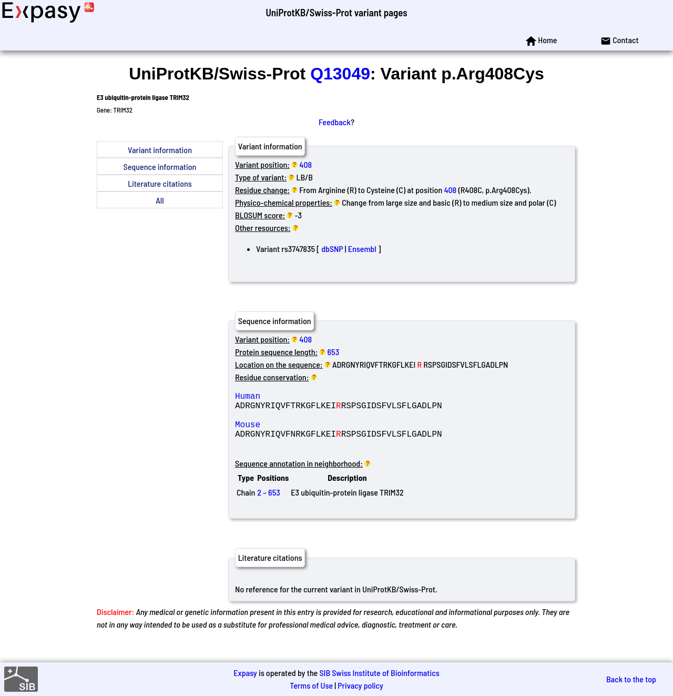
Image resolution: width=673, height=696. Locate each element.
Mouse (310, 432)
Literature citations (160, 183)
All (160, 200)
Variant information (160, 150)
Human (310, 398)
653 (334, 352)
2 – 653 (268, 505)
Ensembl (362, 249)
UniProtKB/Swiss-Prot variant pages (336, 12)
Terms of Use (311, 685)
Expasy (245, 673)
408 (305, 164)
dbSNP (332, 249)
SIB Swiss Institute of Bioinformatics (379, 673)
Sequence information (160, 167)
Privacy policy (360, 685)
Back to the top (631, 679)
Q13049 (340, 73)
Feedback (335, 122)
